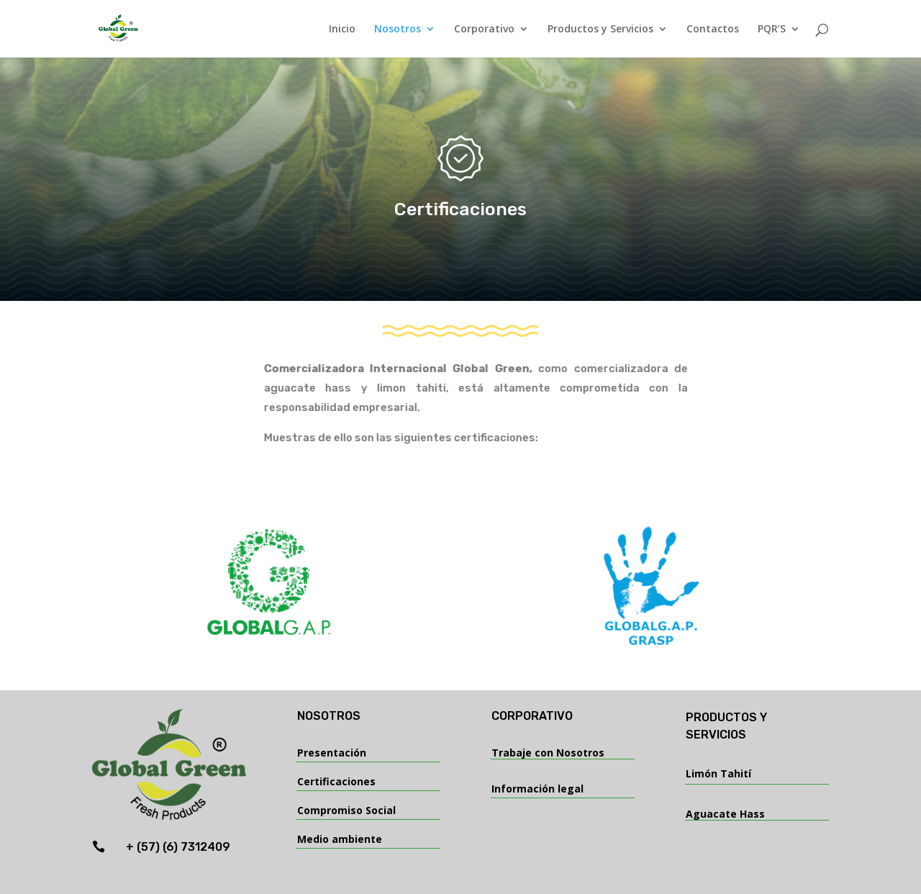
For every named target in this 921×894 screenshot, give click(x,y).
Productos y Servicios (600, 29)
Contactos (712, 29)
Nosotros (397, 29)
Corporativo (484, 29)
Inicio (342, 29)
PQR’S (772, 29)
